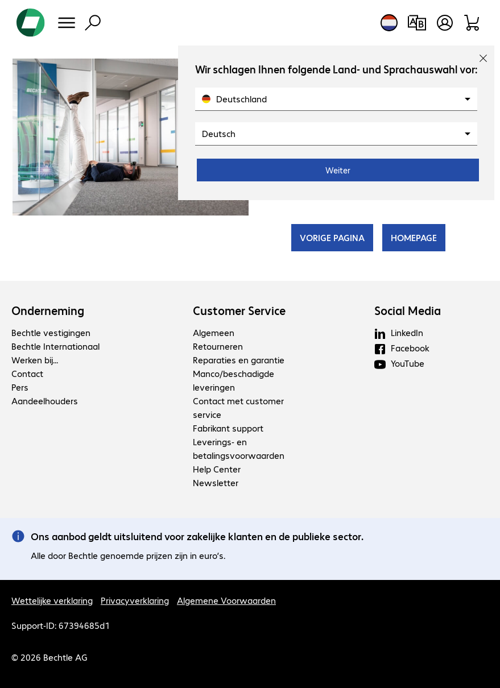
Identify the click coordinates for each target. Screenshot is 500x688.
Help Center (217, 469)
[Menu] (66, 23)
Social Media (407, 310)
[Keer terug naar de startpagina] (31, 23)
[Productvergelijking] (416, 23)
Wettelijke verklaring (52, 600)
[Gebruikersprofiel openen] (445, 23)
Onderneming (47, 310)
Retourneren (218, 346)
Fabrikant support (228, 428)
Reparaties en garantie (238, 360)
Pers (19, 387)
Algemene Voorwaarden (226, 600)
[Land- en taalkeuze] (389, 22)
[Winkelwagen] (472, 23)
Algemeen (213, 332)
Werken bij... (34, 360)
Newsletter (215, 482)
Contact (27, 373)
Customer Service (239, 310)
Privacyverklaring (135, 600)
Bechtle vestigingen (50, 332)
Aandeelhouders (44, 401)
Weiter (337, 170)
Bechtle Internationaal (55, 346)
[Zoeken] (93, 23)
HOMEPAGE (414, 237)
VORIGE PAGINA (332, 237)
